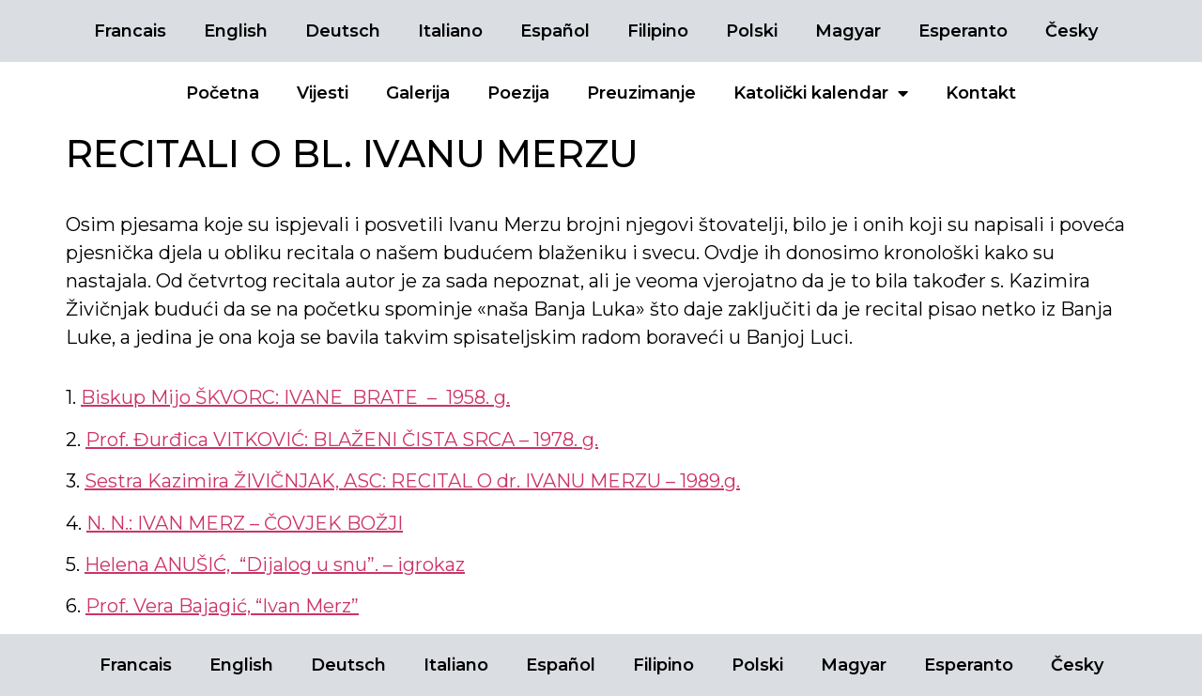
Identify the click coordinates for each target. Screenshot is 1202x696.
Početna (222, 93)
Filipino (657, 31)
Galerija (418, 93)
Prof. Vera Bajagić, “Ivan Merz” (222, 606)
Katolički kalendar (820, 93)
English (236, 31)
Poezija (518, 93)
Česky (1071, 31)
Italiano (450, 31)
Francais (130, 31)
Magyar (848, 31)
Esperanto (963, 31)
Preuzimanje (641, 93)
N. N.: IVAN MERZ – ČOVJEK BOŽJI (244, 523)
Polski (752, 31)
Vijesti (322, 93)
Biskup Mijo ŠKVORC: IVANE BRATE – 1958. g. (295, 397)
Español (555, 31)
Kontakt (981, 93)
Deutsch (342, 31)
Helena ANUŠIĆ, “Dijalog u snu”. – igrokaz (275, 564)
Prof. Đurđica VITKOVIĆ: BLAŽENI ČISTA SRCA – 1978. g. (341, 439)
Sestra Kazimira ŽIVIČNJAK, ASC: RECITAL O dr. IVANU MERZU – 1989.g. (412, 481)
